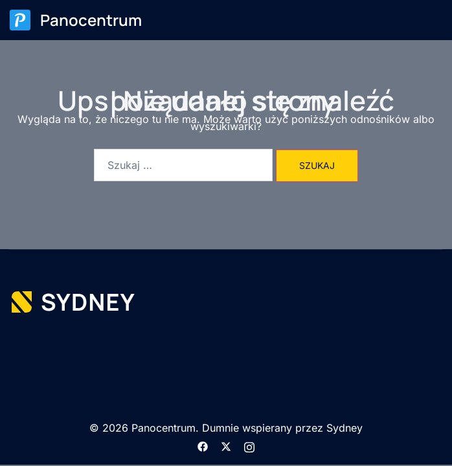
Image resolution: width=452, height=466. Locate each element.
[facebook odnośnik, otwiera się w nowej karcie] (203, 445)
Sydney (344, 427)
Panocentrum (91, 19)
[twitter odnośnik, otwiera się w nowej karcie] (226, 445)
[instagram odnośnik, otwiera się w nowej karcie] (249, 445)
